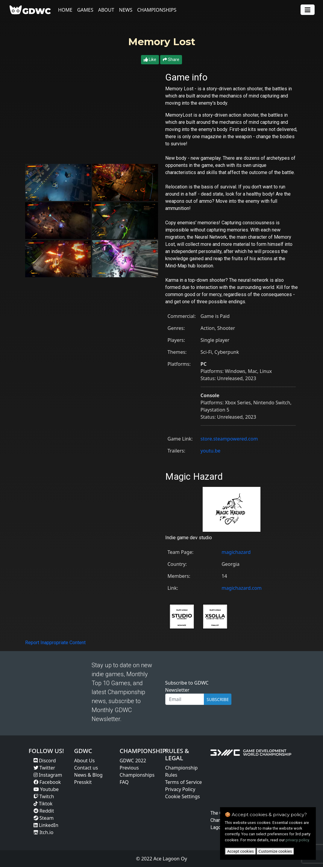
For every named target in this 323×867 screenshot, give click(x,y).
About (106, 10)
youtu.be (211, 450)
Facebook (47, 782)
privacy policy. (298, 840)
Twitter (44, 767)
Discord (45, 760)
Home (65, 10)
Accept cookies (240, 851)
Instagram (48, 775)
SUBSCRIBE (218, 699)
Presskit (83, 782)
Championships (156, 10)
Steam (44, 818)
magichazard (236, 552)
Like (150, 59)
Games (85, 10)
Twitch (44, 796)
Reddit (44, 810)
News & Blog (88, 775)
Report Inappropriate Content (55, 642)
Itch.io (44, 832)
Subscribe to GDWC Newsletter (187, 686)
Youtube (46, 789)
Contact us (86, 767)
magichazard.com (242, 588)
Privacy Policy (180, 789)
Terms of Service (183, 782)
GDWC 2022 (132, 760)
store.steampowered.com (229, 438)
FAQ (123, 782)
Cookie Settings (182, 796)
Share (171, 59)
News (125, 10)
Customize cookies (275, 851)
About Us (84, 760)
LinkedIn (46, 825)
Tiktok (43, 803)
